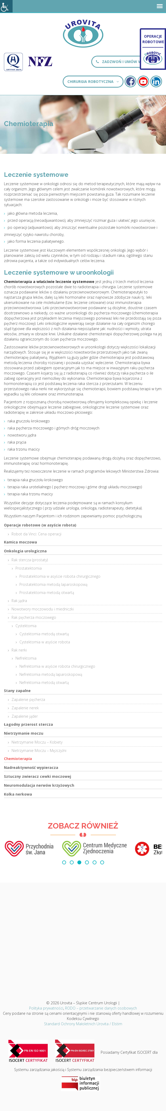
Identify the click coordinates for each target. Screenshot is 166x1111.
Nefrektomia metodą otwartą (44, 682)
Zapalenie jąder (25, 716)
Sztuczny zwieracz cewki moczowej (37, 776)
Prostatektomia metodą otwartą (46, 592)
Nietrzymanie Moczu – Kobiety (37, 742)
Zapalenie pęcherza (28, 699)
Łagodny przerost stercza (28, 724)
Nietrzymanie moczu (23, 733)
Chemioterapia (18, 758)
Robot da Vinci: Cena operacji (36, 533)
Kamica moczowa (20, 542)
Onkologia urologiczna (25, 550)
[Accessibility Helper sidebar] (6, 6)
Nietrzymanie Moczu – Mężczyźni (39, 750)
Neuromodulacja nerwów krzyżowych (39, 785)
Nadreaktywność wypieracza (31, 767)
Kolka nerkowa (18, 794)
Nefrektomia (25, 658)
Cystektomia (25, 625)
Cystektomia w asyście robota (44, 641)
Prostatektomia (28, 568)
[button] (64, 862)
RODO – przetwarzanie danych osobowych (101, 1008)
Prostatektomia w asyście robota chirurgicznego (59, 576)
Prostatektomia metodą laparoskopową (53, 584)
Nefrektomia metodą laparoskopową (50, 674)
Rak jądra (19, 600)
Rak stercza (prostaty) (30, 559)
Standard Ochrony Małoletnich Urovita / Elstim (83, 1023)
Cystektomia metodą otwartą (44, 633)
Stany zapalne (17, 690)
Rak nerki (19, 650)
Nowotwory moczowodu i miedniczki (43, 608)
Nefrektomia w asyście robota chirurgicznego (57, 666)
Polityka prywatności (46, 1008)
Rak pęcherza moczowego (34, 617)
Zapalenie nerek (25, 707)
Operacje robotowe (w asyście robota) (40, 525)
